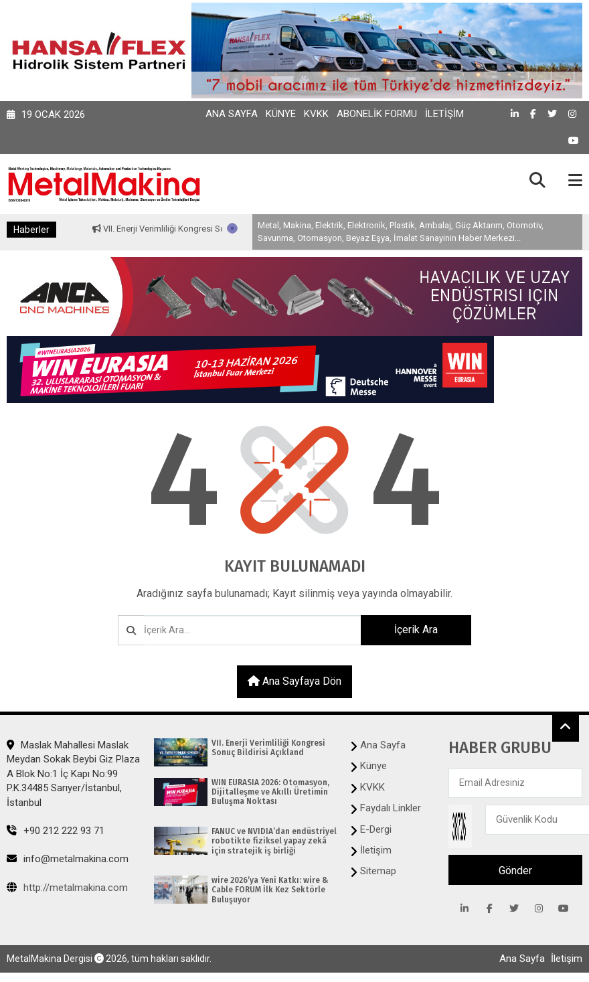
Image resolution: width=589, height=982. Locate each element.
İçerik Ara (416, 629)
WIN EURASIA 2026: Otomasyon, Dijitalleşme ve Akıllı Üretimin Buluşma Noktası (270, 792)
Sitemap (378, 871)
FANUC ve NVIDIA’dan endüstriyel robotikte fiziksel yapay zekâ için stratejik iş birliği (274, 841)
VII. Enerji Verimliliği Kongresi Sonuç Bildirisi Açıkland (211, 229)
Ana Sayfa (231, 114)
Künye (281, 114)
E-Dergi (376, 829)
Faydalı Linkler (390, 808)
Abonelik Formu (377, 114)
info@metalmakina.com (68, 859)
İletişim (444, 114)
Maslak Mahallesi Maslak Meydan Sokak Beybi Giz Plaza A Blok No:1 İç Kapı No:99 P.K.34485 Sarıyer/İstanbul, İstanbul (73, 774)
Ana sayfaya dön (294, 681)
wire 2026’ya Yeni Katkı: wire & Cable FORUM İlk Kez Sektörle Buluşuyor (270, 890)
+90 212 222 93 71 (55, 831)
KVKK (316, 114)
